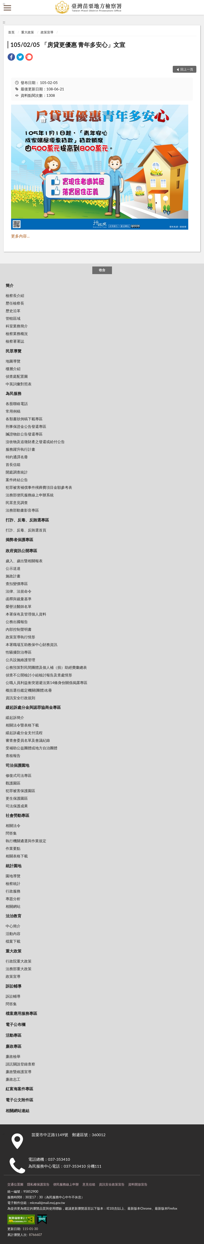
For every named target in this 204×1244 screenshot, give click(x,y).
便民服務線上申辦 (66, 1184)
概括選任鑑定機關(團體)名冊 (29, 690)
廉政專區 (13, 1046)
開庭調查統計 (17, 472)
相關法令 (13, 825)
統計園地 (13, 865)
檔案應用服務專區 (21, 1013)
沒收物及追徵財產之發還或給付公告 (35, 441)
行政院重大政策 (18, 961)
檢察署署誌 (15, 341)
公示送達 (13, 568)
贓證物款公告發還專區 (24, 434)
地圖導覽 (13, 361)
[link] (11, 57)
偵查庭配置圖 (17, 376)
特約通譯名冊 (17, 457)
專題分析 (13, 898)
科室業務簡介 (17, 326)
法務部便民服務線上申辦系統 (30, 495)
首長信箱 (13, 464)
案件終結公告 (17, 479)
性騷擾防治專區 (18, 652)
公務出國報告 (17, 621)
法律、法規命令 (18, 591)
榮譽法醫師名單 (18, 606)
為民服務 (13, 393)
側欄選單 (7, 8)
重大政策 (27, 32)
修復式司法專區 (18, 775)
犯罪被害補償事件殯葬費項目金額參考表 (39, 487)
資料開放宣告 (137, 1184)
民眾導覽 (13, 351)
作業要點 (13, 848)
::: (4, 4)
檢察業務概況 (17, 333)
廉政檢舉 (13, 1056)
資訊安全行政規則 (20, 698)
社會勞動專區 (17, 815)
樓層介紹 (13, 368)
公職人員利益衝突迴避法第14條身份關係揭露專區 (46, 682)
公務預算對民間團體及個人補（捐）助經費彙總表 (46, 667)
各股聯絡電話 (17, 403)
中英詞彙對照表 (18, 384)
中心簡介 (13, 926)
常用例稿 (13, 411)
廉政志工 (13, 1079)
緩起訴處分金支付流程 (24, 732)
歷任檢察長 (15, 303)
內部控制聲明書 (18, 629)
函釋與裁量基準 (18, 599)
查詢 (196, 7)
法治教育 (13, 915)
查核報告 (13, 755)
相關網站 (13, 906)
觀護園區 (13, 783)
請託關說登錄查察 (20, 1064)
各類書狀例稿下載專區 (24, 419)
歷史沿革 (13, 310)
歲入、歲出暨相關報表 (24, 561)
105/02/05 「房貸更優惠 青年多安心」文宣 (67, 44)
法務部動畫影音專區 (22, 510)
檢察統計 (13, 883)
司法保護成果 (17, 806)
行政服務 (13, 891)
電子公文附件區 (19, 1099)
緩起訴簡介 (15, 717)
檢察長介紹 (15, 295)
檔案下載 (13, 941)
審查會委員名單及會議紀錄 (28, 740)
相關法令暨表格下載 (22, 725)
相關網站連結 (17, 1110)
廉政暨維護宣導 (18, 1071)
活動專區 (13, 1035)
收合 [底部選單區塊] (102, 270)
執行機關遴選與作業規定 (26, 841)
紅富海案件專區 (19, 1088)
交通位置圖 (15, 1184)
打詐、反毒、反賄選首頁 (26, 530)
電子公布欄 (15, 1024)
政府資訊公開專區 (21, 550)
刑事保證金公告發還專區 (26, 426)
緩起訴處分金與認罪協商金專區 (33, 707)
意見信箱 (88, 1184)
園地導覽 (13, 876)
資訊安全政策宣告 (112, 1184)
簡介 (10, 285)
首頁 (11, 32)
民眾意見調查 (17, 502)
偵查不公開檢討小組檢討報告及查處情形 (39, 675)
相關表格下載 (17, 856)
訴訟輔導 (13, 986)
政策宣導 (47, 32)
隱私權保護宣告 (38, 1184)
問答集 (11, 833)
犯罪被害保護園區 (20, 790)
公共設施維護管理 (20, 659)
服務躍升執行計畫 (20, 449)
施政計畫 (13, 576)
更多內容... (20, 236)
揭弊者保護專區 (19, 539)
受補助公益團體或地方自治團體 (31, 748)
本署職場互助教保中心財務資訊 (31, 644)
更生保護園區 (17, 798)
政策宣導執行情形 (20, 637)
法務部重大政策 (18, 968)
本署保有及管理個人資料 (26, 614)
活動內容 (13, 933)
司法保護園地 (17, 765)
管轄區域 (13, 318)
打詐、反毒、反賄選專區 (27, 519)
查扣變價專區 (17, 583)
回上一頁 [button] (186, 69)
